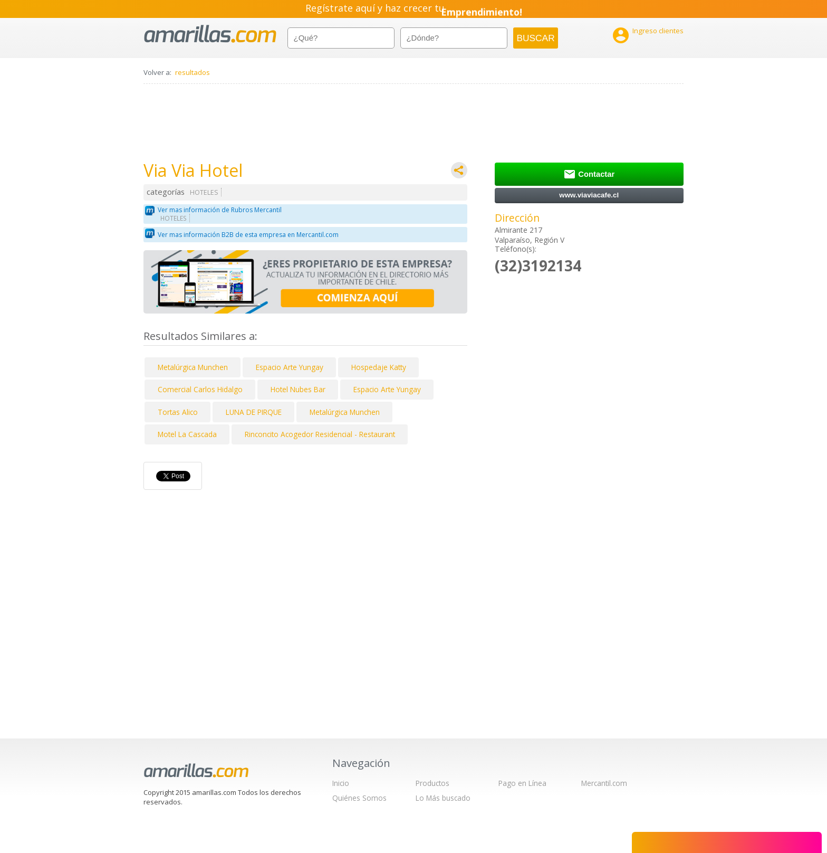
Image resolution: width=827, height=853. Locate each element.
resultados (192, 72)
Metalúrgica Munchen (193, 367)
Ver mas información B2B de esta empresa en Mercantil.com (248, 234)
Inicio (340, 783)
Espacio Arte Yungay (289, 367)
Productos (432, 783)
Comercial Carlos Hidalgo (200, 389)
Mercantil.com (604, 783)
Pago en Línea (522, 783)
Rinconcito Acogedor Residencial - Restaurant (320, 434)
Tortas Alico (178, 412)
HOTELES (204, 192)
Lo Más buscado (443, 798)
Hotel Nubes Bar (298, 389)
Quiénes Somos (359, 798)
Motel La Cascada (187, 434)
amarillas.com (210, 34)
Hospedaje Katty (378, 367)
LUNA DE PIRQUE (254, 412)
